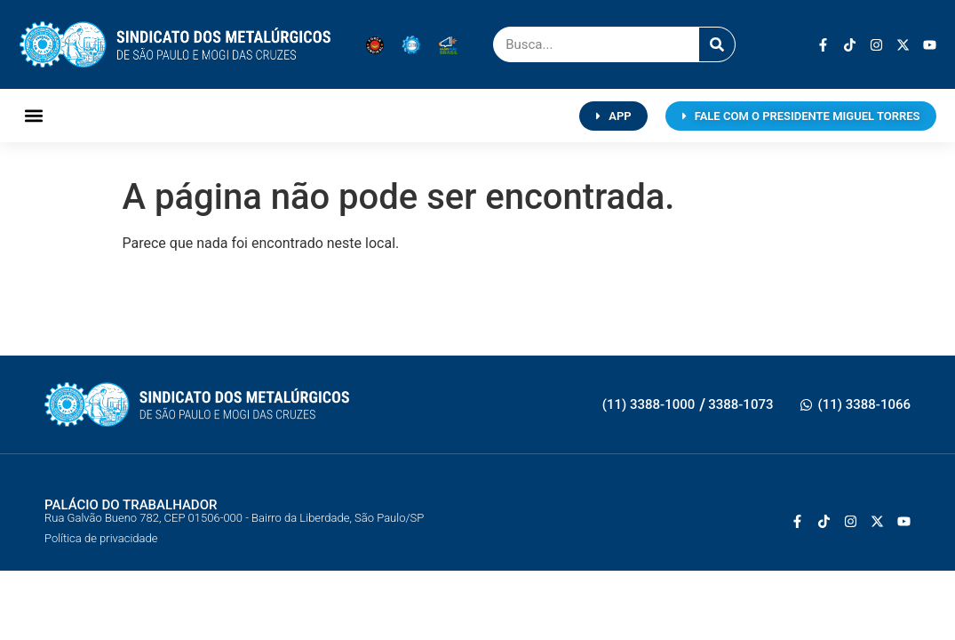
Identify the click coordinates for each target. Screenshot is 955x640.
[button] (34, 116)
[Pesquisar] (717, 44)
